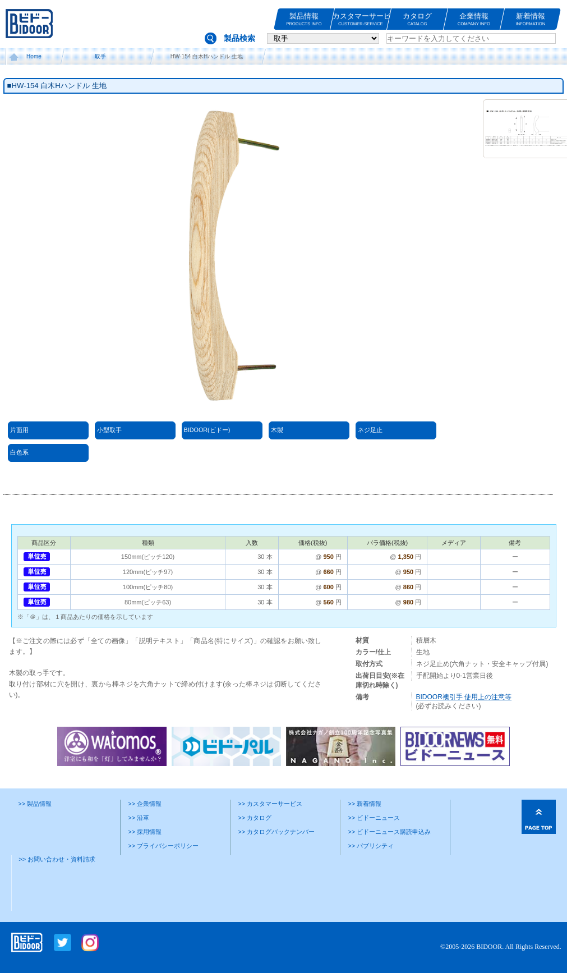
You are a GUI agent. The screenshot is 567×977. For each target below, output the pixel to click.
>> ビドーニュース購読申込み (389, 831)
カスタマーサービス (361, 19)
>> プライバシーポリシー (163, 845)
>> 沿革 (138, 817)
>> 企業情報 (145, 803)
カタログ (417, 19)
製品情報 (304, 19)
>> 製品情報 (35, 803)
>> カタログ (254, 817)
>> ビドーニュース (374, 817)
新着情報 (531, 19)
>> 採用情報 (145, 831)
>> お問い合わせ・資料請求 (57, 859)
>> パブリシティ (371, 845)
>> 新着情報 (364, 803)
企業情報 (474, 19)
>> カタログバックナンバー (276, 831)
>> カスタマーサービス (270, 803)
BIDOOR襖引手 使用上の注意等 (464, 697)
